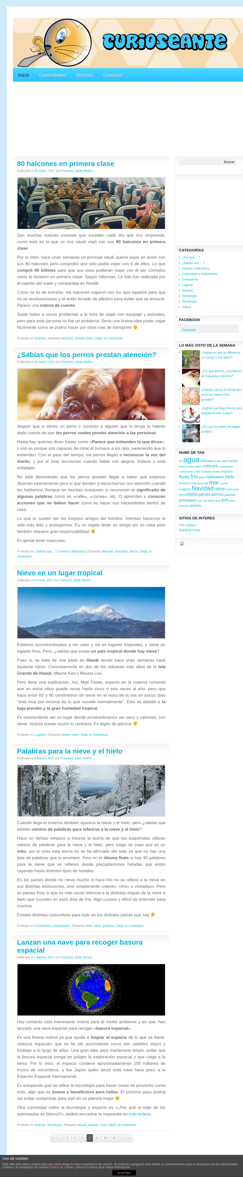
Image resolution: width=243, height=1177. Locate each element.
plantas (229, 495)
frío (194, 476)
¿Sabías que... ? (46, 551)
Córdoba (206, 471)
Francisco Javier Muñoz (77, 171)
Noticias (84, 75)
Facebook (189, 320)
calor (198, 466)
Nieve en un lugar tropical (59, 573)
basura (81, 1125)
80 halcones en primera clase (65, 164)
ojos (182, 495)
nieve (74, 735)
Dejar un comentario (108, 338)
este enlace (139, 1114)
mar (214, 482)
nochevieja (232, 489)
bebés (233, 461)
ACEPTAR (124, 1172)
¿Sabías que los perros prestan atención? (86, 355)
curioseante (186, 471)
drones (216, 471)
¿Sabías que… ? (193, 263)
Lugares (40, 735)
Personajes (189, 296)
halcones (67, 338)
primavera (187, 500)
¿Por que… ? (191, 257)
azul (225, 461)
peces (204, 494)
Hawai (65, 735)
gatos (202, 477)
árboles (195, 505)
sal (205, 500)
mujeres (185, 489)
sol (224, 500)
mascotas (121, 551)
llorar (200, 483)
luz (206, 483)
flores (184, 476)
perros (133, 551)
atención (107, 551)
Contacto (112, 75)
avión (218, 461)
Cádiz (197, 471)
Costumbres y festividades (52, 926)
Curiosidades (52, 75)
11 (113, 1138)
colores (210, 466)
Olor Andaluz (187, 525)
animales (207, 461)
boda (191, 466)
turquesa (184, 505)
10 (105, 1138)
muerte (224, 483)
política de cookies (61, 1167)
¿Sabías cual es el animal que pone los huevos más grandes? (221, 394)
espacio (93, 1125)
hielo (89, 926)
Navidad (203, 488)
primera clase (84, 338)
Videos (186, 307)
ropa (199, 500)
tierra (231, 500)
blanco (183, 466)
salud (211, 500)
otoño (192, 494)
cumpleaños (225, 466)
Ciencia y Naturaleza (72, 551)
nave (103, 1125)
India (193, 483)
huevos (184, 483)
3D (180, 461)
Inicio (23, 75)
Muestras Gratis (189, 530)
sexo (217, 500)
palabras (108, 926)
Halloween (215, 477)
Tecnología (54, 1125)
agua (191, 459)
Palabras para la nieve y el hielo (69, 751)
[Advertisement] (104, 15)
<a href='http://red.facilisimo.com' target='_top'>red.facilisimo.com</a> (204, 544)
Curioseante (190, 279)
